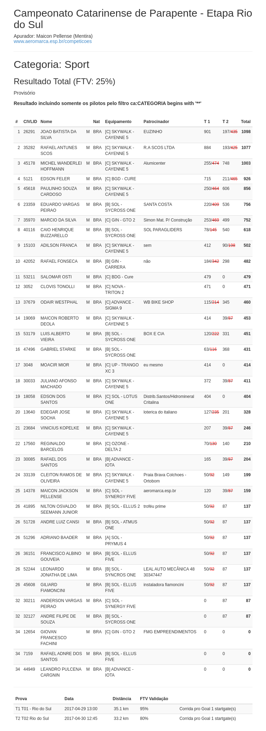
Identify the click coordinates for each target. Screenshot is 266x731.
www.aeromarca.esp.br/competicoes (53, 41)
